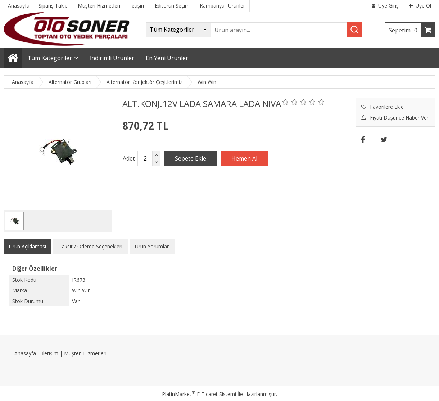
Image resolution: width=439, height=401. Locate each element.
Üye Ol (420, 5)
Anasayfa (25, 353)
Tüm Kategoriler (49, 58)
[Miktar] (145, 158)
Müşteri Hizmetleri (85, 353)
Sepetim (405, 30)
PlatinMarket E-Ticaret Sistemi (199, 394)
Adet (129, 158)
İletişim (50, 353)
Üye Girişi (386, 5)
